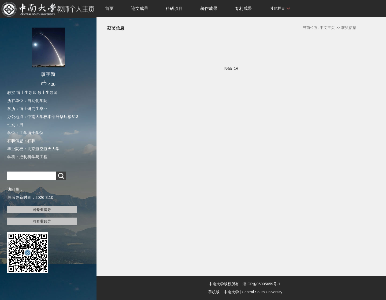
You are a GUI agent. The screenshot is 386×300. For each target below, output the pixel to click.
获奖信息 (348, 27)
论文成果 (139, 8)
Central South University (262, 292)
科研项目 (174, 8)
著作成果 (208, 8)
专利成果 (243, 8)
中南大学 (231, 292)
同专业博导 (41, 209)
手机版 (214, 292)
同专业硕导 (41, 221)
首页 (109, 8)
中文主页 (327, 27)
